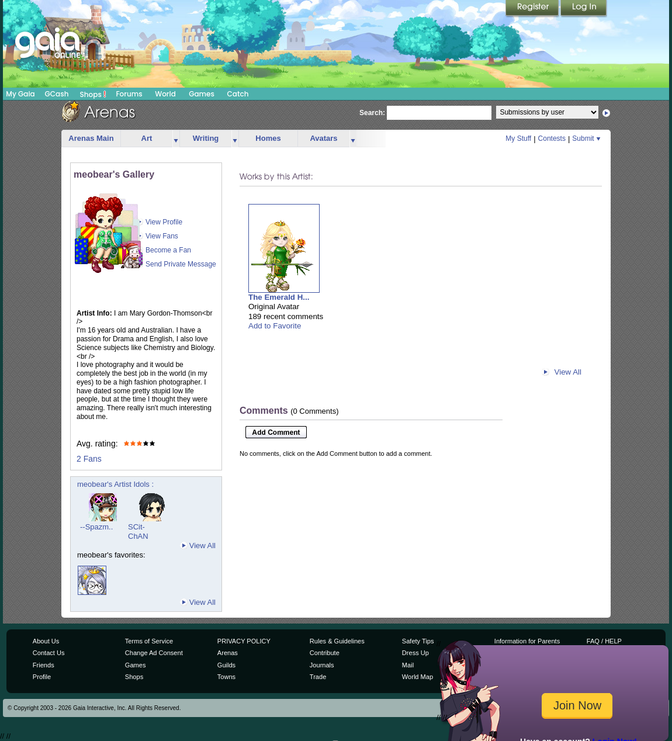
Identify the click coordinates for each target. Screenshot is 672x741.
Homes (267, 138)
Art (147, 138)
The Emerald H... (278, 297)
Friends (43, 665)
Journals (322, 665)
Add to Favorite (274, 325)
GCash (57, 94)
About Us (46, 641)
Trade (318, 676)
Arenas (227, 652)
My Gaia (20, 94)
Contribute (325, 652)
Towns (226, 676)
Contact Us (49, 652)
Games (201, 94)
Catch (238, 94)
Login (583, 9)
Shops (93, 94)
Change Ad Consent (154, 652)
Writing (206, 138)
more (175, 138)
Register (532, 9)
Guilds (226, 665)
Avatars (323, 138)
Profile (42, 676)
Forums (129, 94)
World (165, 94)
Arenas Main (90, 138)
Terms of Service (149, 641)
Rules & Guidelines (337, 641)
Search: (372, 113)
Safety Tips (418, 641)
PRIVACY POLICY (244, 641)
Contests (552, 138)
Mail (408, 665)
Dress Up (415, 652)
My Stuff (518, 138)
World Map (417, 676)
